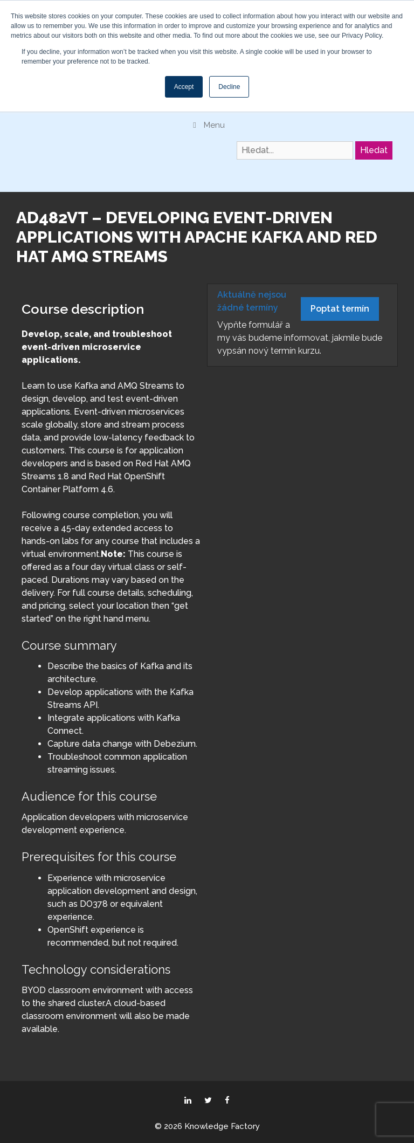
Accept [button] (184, 87)
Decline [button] (229, 87)
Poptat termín (339, 309)
